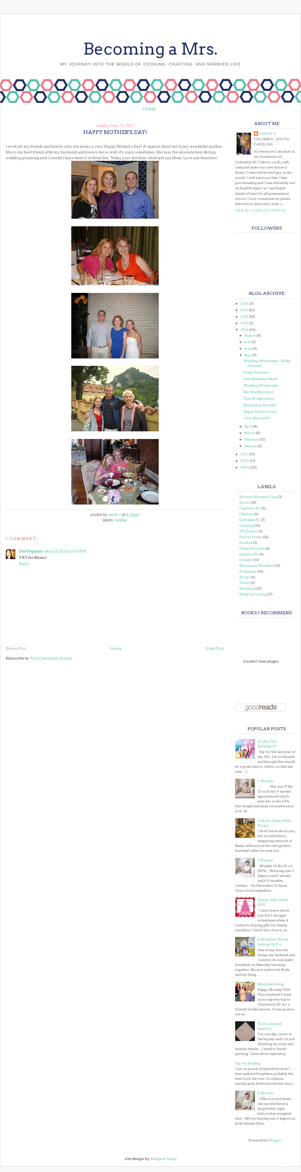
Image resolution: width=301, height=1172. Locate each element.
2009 (245, 467)
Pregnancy (247, 571)
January (250, 446)
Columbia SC (249, 520)
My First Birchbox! (258, 392)
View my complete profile (261, 210)
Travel (244, 583)
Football (245, 543)
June (248, 348)
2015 (244, 310)
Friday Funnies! (255, 372)
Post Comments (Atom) (51, 658)
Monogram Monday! (260, 405)
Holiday (121, 520)
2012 (244, 330)
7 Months (265, 860)
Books (244, 502)
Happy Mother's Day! (260, 412)
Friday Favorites (252, 548)
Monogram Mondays (256, 565)
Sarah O (267, 134)
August (250, 335)
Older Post (214, 648)
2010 (245, 461)
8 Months (265, 1093)
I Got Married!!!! (256, 418)
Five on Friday (250, 537)
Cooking (246, 525)
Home (149, 109)
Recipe (244, 577)
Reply (24, 564)
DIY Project (248, 531)
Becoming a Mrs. (150, 49)
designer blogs (163, 1159)
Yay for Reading (247, 1063)
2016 (244, 303)
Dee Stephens (31, 551)
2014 (244, 316)
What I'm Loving (252, 594)
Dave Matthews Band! (260, 379)
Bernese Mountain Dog (258, 497)
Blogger (274, 1140)
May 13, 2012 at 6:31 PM (65, 551)
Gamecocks (249, 554)
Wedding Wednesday (260, 385)
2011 (244, 454)
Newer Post (16, 648)
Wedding (246, 588)
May (248, 355)
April (248, 426)
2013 (244, 323)
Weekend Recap (271, 984)
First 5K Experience (259, 398)
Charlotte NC (250, 508)
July (247, 342)
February (252, 439)
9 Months (265, 781)
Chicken (246, 514)
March (250, 433)
